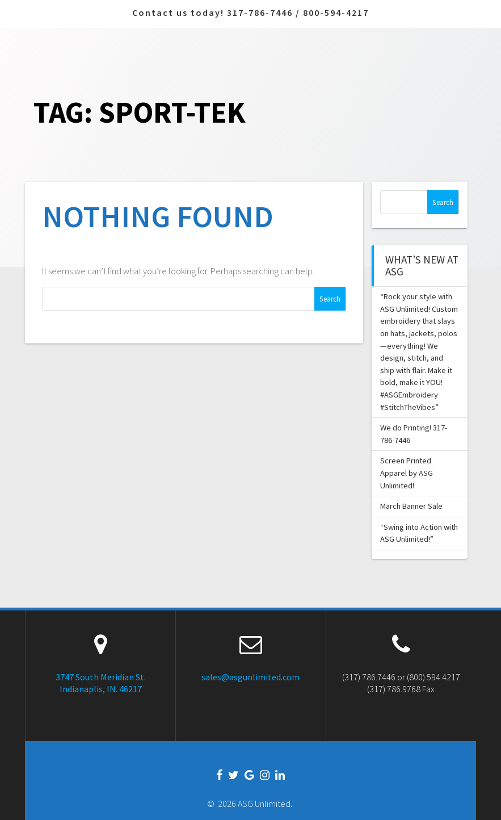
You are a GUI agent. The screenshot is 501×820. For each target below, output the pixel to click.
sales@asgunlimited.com (250, 677)
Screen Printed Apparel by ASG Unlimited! (406, 472)
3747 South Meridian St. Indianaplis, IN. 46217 (101, 683)
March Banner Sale (411, 506)
